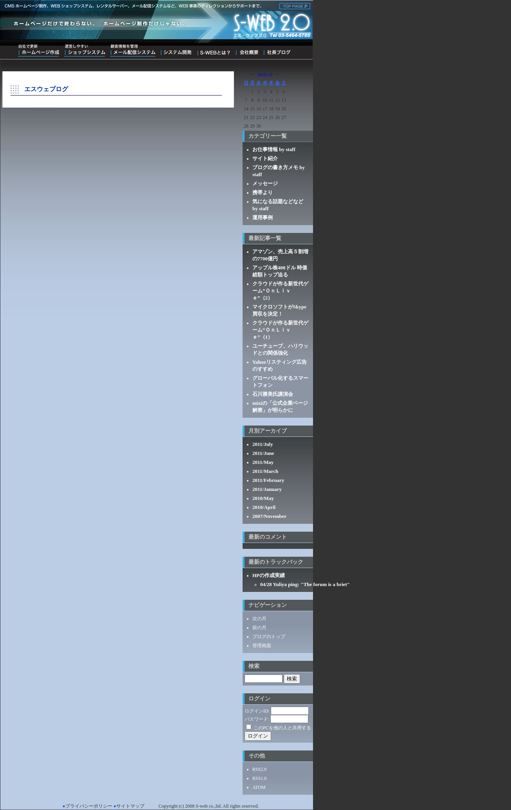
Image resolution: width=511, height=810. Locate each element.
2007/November (269, 516)
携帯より (262, 192)
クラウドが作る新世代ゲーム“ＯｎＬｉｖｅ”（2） (280, 291)
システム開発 (176, 50)
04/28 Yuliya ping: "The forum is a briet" (305, 584)
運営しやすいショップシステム (85, 50)
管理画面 (261, 645)
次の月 (259, 618)
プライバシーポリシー (88, 806)
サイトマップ (130, 806)
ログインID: (257, 711)
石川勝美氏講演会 (272, 394)
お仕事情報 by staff (273, 149)
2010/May (263, 498)
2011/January (267, 489)
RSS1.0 (259, 778)
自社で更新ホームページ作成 (39, 50)
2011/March (265, 471)
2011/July (262, 444)
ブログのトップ (268, 636)
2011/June (263, 453)
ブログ (277, 50)
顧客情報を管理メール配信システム (133, 50)
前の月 (259, 627)
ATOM (259, 787)
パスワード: (257, 719)
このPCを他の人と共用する (282, 728)
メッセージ (265, 183)
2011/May (262, 462)
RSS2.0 (259, 769)
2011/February (268, 480)
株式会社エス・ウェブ (293, 5)
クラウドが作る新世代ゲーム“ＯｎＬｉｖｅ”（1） (280, 330)
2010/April (263, 507)
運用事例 (262, 217)
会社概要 (247, 50)
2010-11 (265, 75)
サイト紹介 (265, 158)
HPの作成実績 (268, 575)
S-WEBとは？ (213, 50)
